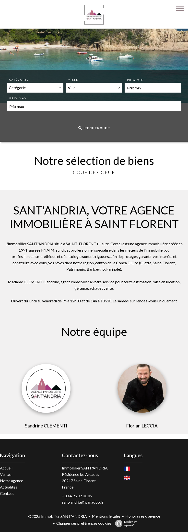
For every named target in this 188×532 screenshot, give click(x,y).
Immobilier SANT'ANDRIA (85, 468)
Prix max (18, 98)
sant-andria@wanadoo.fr (83, 502)
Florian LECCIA (142, 425)
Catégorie (19, 79)
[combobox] (35, 88)
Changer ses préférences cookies (83, 523)
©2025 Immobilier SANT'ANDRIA (57, 516)
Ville (73, 79)
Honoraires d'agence (142, 516)
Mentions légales (106, 516)
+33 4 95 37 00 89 (77, 495)
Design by (125, 523)
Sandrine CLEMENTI (46, 425)
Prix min (135, 79)
